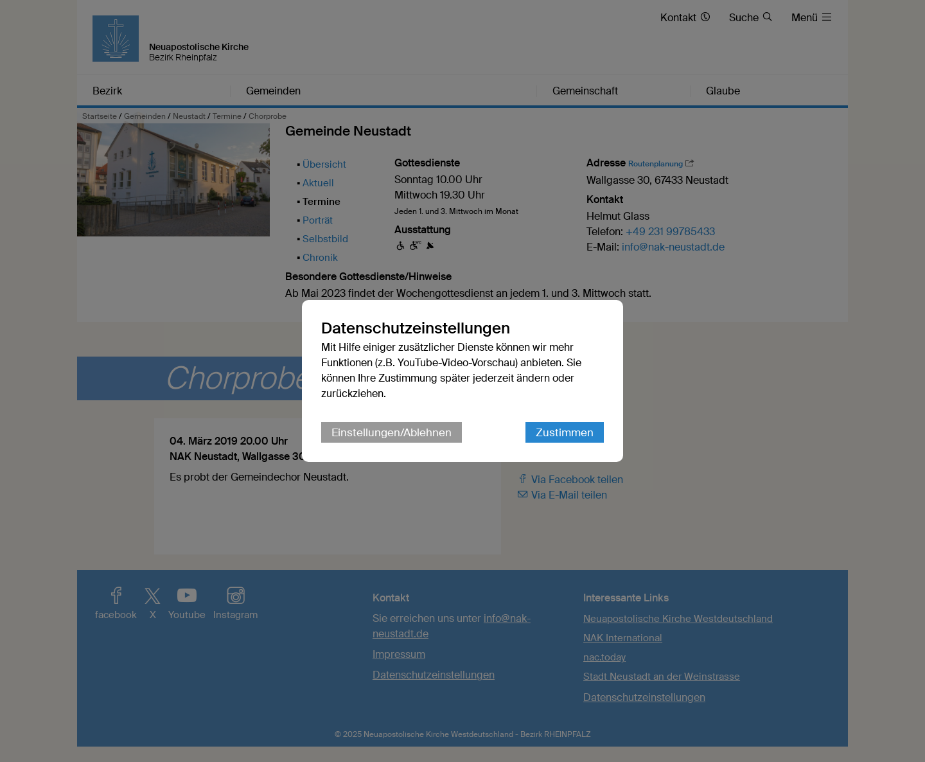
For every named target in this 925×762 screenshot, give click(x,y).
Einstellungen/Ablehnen (391, 432)
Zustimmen (565, 432)
